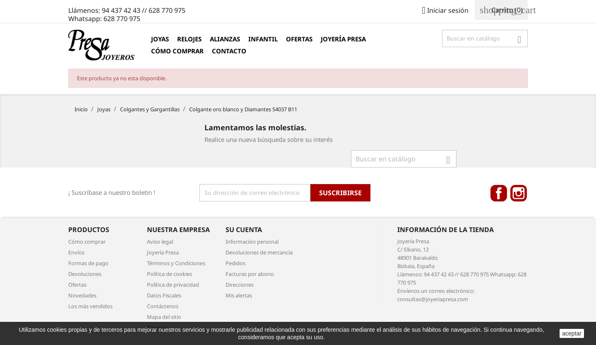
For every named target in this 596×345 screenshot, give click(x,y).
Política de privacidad (173, 284)
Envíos (76, 252)
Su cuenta (244, 229)
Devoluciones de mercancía (259, 252)
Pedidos (235, 263)
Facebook (498, 193)
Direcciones (240, 284)
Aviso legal (160, 241)
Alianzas (225, 39)
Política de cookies (169, 274)
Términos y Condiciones (176, 263)
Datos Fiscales (164, 295)
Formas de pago (88, 263)
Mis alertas (239, 295)
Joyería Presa (343, 39)
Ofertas (299, 39)
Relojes (189, 39)
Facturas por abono (250, 274)
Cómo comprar (177, 51)
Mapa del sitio (164, 317)
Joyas (160, 39)
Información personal (252, 241)
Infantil (263, 39)
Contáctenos (162, 306)
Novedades (82, 295)
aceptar (572, 333)
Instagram (518, 193)
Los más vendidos (90, 306)
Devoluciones (84, 274)
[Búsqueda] (485, 38)
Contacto (229, 51)
